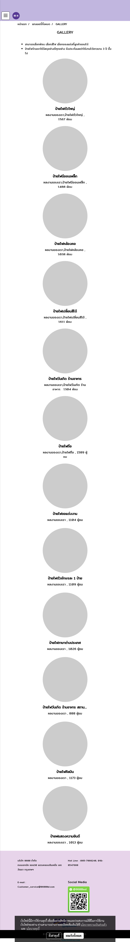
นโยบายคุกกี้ (33, 928)
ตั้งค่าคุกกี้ (54, 935)
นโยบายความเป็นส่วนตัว (94, 924)
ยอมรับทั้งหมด (74, 935)
